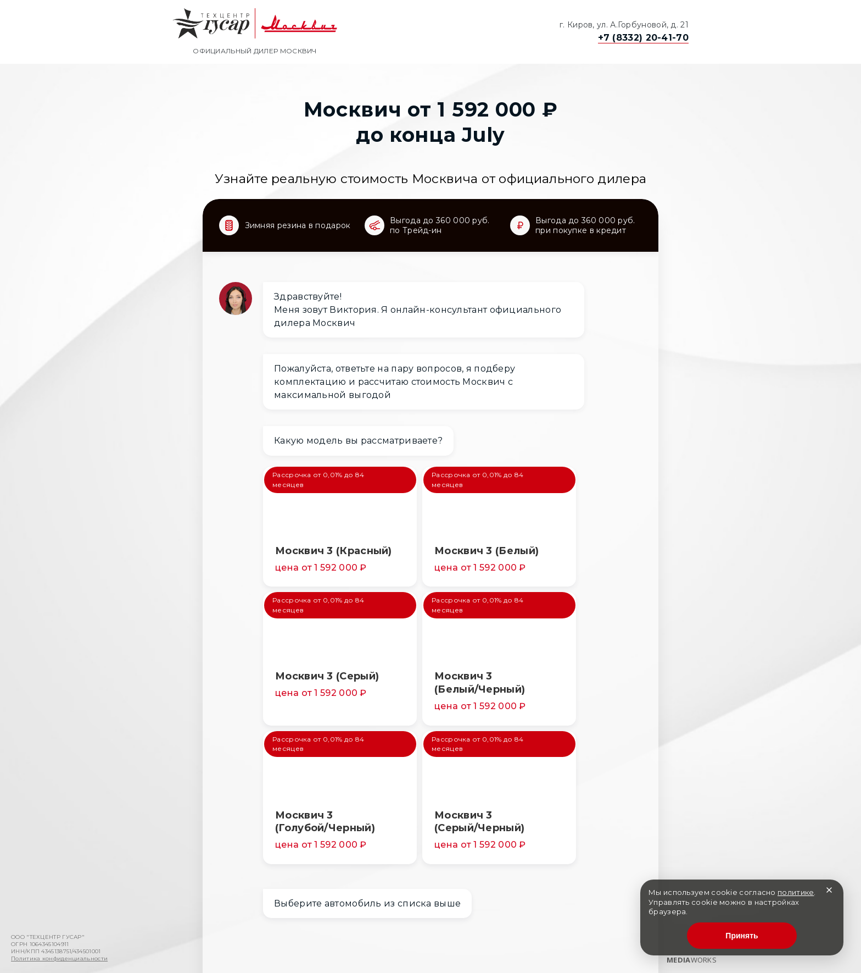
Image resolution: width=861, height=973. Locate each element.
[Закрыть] (829, 890)
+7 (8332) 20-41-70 (643, 38)
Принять (741, 935)
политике (796, 892)
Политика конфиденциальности (59, 958)
